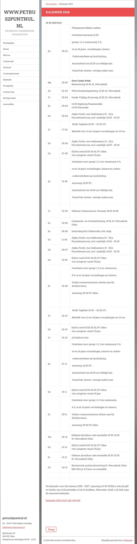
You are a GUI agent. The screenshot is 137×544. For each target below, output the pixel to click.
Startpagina (8, 42)
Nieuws (6, 55)
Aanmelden (8, 104)
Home (6, 49)
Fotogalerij (8, 85)
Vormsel (7, 67)
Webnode (128, 540)
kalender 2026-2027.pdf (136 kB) (63, 500)
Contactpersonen (11, 73)
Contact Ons (8, 92)
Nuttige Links (9, 98)
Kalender (7, 79)
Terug (51, 529)
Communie (8, 61)
